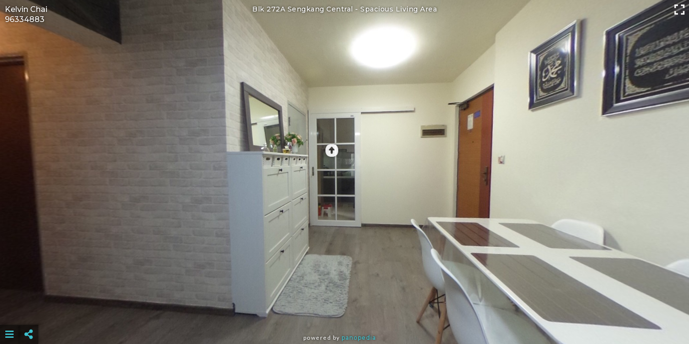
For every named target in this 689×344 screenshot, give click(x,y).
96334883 (24, 19)
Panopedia (359, 337)
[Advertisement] (344, 310)
